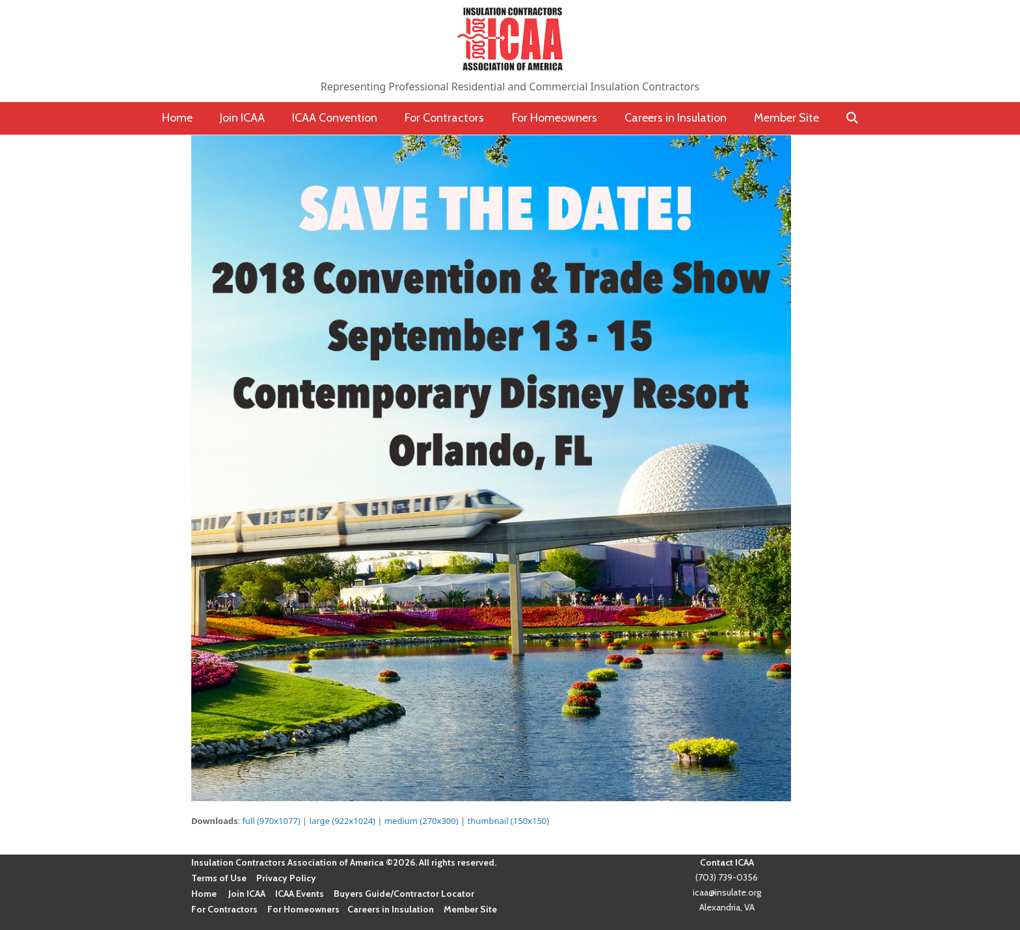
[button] (852, 118)
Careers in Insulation (390, 909)
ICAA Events (299, 893)
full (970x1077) (271, 821)
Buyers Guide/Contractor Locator (404, 893)
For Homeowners (303, 909)
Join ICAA (246, 893)
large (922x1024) (342, 821)
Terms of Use (219, 878)
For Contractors (224, 909)
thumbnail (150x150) (509, 821)
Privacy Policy (286, 878)
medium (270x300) (421, 821)
